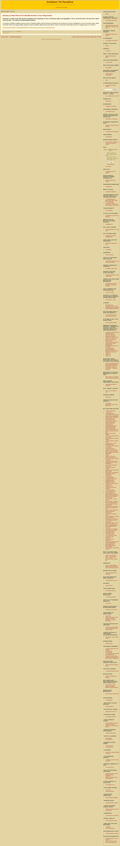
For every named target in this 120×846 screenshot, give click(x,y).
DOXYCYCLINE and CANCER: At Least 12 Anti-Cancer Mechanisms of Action (111, 457)
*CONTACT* (108, 50)
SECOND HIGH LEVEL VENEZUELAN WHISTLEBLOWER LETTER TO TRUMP (111, 345)
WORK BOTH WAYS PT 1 (111, 711)
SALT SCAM (108, 521)
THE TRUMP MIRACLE (111, 590)
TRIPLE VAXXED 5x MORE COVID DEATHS (111, 778)
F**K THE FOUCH (110, 767)
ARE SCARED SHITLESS (111, 820)
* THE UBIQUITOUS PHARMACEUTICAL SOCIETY (112, 414)
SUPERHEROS (109, 700)
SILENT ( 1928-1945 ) (111, 153)
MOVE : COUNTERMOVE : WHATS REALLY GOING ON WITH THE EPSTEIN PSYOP (111, 566)
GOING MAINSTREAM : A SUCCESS (111, 385)
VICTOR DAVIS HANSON (111, 322)
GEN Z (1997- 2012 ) (111, 159)
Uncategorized (18, 31)
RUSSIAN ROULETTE (110, 685)
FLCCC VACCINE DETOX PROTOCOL (111, 465)
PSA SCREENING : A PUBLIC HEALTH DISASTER (112, 517)
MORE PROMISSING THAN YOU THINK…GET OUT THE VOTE (111, 26)
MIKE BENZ (108, 616)
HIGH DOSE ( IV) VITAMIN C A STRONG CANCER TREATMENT (111, 473)
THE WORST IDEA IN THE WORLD (111, 35)
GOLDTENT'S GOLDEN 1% (112, 119)
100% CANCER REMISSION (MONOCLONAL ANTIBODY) (111, 417)
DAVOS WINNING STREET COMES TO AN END (111, 724)
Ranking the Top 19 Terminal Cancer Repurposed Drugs (111, 519)
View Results (110, 164)
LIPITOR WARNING (110, 490)
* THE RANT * (109, 412)
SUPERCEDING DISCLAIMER (109, 74)
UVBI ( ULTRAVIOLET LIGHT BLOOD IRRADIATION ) (111, 542)
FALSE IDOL (108, 603)
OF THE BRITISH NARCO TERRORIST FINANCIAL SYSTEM (111, 285)
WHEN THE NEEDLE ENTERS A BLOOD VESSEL (111, 687)
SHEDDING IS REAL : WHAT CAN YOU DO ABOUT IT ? (111, 523)
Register (65, 7)
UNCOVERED (109, 186)
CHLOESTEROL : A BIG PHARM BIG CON (110, 444)
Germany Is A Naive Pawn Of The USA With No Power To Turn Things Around (27, 15)
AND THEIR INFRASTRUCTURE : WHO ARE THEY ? (111, 404)
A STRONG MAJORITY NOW (112, 671)
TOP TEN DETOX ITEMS (111, 535)
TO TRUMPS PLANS (110, 111)
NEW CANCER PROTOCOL (112, 510)
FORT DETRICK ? (110, 745)
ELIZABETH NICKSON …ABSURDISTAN (111, 236)
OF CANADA (108, 249)
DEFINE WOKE (109, 643)
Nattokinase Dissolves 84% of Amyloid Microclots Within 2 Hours (112, 507)
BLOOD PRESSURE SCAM (112, 429)
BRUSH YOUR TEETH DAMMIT (110, 434)
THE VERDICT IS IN (110, 784)
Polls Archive (108, 166)
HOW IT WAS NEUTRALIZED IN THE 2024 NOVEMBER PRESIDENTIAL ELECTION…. (112, 364)
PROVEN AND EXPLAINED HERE (111, 665)
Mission (107, 45)
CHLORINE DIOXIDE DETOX (112, 445)
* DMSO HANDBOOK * (111, 411)
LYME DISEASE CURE (111, 491)
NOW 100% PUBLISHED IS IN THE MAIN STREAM (112, 262)
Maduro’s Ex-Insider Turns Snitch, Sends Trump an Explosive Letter (111, 340)
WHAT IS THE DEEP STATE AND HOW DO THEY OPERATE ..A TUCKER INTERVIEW (111, 619)
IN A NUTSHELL (109, 210)
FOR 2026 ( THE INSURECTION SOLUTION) (111, 305)
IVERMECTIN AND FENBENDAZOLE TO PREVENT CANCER (110, 481)
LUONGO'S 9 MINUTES (111, 191)
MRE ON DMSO (109, 497)
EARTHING (108, 459)
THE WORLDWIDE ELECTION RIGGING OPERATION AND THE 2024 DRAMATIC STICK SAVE (111, 350)
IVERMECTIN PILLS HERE (112, 483)
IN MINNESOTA (109, 224)
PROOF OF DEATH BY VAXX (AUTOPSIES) (112, 810)
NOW (107, 80)
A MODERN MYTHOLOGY (111, 580)
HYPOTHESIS (109, 136)
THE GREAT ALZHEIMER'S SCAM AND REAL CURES (111, 529)
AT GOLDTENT (109, 62)
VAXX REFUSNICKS (110, 828)
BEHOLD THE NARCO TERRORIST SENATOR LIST (111, 337)
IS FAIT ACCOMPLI (110, 292)
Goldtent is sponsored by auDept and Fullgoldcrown (51, 39)
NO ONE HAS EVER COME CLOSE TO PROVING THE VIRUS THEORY (111, 628)
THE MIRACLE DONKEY (111, 106)
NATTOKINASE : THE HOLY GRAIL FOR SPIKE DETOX (111, 502)
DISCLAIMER (109, 67)
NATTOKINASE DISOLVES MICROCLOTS (111, 504)
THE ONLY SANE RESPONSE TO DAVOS (112, 753)
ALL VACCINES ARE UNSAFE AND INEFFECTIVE (112, 654)
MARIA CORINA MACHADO (112, 342)
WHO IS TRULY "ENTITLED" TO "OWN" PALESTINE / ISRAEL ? (111, 143)
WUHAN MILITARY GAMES (112, 802)
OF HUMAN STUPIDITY (111, 716)
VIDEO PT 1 (108, 353)
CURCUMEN (108, 447)
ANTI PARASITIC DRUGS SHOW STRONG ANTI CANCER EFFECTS (111, 422)
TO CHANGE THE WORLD (112, 40)
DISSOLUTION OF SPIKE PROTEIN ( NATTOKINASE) (111, 450)
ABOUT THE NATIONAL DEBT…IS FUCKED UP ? (111, 556)
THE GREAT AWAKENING (111, 20)
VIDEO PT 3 (108, 355)
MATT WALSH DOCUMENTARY (109, 739)
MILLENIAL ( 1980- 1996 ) (112, 158)
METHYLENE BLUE (110, 492)
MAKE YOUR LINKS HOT (111, 842)
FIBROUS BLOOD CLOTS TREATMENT (111, 463)
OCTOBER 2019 (109, 747)
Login (57, 7)
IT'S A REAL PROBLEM (111, 597)
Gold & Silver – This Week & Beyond (11, 37)
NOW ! (107, 14)
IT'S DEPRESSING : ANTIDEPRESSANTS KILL (111, 478)
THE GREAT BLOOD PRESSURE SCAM (110, 532)
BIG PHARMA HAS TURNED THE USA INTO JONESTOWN (112, 377)
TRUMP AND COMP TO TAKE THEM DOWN (112, 275)
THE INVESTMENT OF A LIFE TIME (112, 230)
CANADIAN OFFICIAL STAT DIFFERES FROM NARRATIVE (111, 775)
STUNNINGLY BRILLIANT (111, 268)
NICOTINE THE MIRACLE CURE (111, 514)
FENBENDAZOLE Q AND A (112, 461)
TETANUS (108, 527)
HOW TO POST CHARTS (111, 841)
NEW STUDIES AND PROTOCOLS (110, 512)
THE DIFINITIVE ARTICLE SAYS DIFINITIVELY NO (111, 315)
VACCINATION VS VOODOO (112, 815)
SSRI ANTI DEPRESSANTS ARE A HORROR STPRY (111, 526)
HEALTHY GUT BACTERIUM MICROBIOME (111, 470)
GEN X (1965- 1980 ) (111, 156)
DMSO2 (107, 454)
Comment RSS (6, 32)
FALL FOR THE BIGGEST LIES (111, 391)
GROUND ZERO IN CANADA (112, 833)
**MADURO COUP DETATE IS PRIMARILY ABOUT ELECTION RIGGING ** (112, 333)
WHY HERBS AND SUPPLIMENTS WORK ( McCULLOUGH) (110, 545)
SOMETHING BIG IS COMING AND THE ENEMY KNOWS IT (112, 308)
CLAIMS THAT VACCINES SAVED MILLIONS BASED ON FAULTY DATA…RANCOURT (112, 657)
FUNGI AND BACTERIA (111, 733)
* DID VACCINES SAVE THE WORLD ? (111, 649)
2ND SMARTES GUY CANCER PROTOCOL (110, 419)
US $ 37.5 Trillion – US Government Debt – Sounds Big (111, 559)
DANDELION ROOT (110, 448)
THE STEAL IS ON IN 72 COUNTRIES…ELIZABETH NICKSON (111, 368)
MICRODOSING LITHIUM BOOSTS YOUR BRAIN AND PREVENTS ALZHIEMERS (111, 495)
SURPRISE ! (108, 827)
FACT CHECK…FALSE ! (111, 299)
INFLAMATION (109, 476)
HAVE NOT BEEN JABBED (112, 797)
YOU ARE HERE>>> (110, 791)
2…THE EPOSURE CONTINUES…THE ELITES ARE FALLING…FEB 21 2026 (111, 204)
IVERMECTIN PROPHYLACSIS (109, 485)
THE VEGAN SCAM (110, 534)
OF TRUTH (108, 790)
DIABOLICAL (108, 101)
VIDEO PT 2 (108, 354)
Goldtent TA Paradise (60, 2)
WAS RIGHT (108, 397)
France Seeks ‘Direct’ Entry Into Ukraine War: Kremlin (86, 37)
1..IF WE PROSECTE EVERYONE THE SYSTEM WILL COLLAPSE (111, 200)
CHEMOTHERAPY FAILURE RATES (111, 441)
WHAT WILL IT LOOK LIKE (111, 609)
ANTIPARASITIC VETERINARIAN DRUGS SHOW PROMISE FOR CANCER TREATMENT (110, 426)
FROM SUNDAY (109, 585)
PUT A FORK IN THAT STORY (112, 96)
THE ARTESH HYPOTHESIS (112, 131)
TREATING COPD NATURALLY (109, 537)
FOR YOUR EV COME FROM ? (112, 694)
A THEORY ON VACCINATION (108, 652)
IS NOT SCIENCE (109, 254)
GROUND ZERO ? (110, 706)
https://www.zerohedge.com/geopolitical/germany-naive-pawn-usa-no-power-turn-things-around (28, 27)
